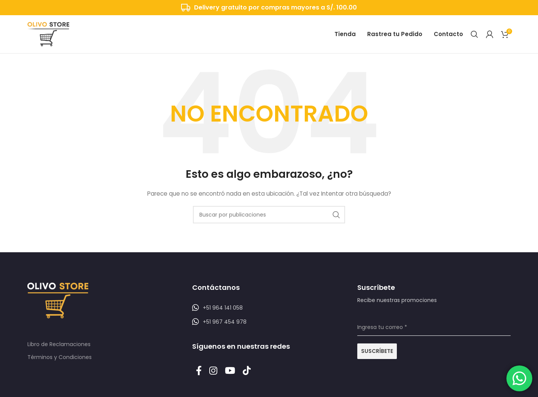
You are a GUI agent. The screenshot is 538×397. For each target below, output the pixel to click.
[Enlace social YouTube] (230, 371)
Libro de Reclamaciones (59, 344)
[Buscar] (474, 34)
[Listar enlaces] (268, 308)
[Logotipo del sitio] (48, 34)
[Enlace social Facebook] (198, 371)
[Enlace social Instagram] (213, 371)
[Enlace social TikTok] (247, 371)
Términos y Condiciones (59, 357)
